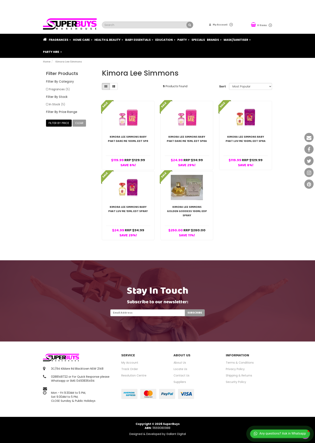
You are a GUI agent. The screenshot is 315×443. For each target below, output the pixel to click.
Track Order (129, 369)
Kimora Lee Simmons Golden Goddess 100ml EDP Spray (187, 211)
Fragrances (60, 40)
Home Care (82, 40)
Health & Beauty (108, 40)
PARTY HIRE (52, 52)
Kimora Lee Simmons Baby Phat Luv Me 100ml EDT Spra (246, 139)
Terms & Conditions (240, 363)
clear (79, 123)
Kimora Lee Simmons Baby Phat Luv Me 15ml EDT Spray (128, 209)
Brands (214, 40)
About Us (180, 363)
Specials (198, 40)
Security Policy (236, 382)
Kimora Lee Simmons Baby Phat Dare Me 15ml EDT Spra (187, 139)
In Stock (57, 104)
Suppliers (180, 382)
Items (259, 25)
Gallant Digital (176, 434)
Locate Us (180, 369)
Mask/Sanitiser (237, 40)
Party (183, 40)
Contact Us (181, 375)
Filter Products (62, 73)
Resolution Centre (133, 375)
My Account (129, 363)
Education (165, 40)
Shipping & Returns (239, 375)
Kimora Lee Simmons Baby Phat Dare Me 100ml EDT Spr (128, 139)
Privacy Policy (235, 369)
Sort (222, 86)
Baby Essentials (139, 40)
